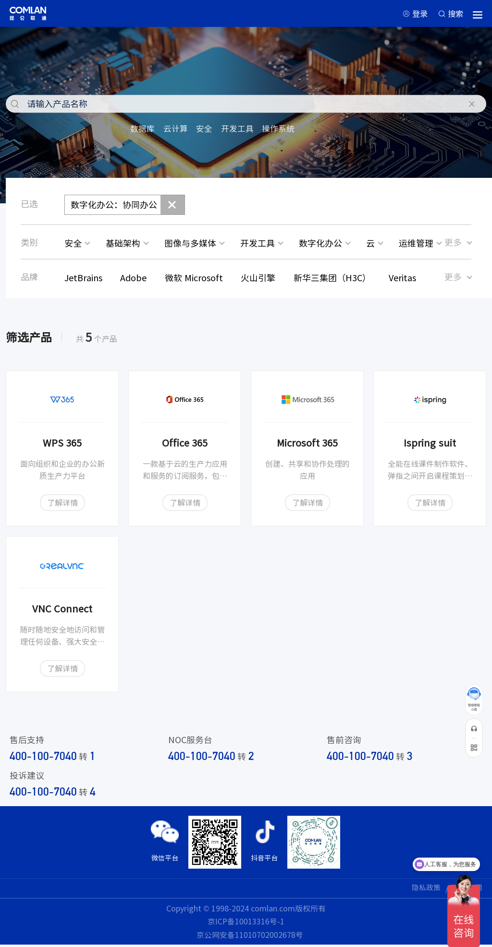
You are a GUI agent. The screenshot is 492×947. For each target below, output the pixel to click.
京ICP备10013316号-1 (246, 923)
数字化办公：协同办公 (114, 206)
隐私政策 (423, 890)
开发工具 (242, 130)
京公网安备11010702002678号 (250, 937)
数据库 (143, 130)
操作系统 (285, 130)
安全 (207, 130)
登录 (415, 14)
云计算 (178, 130)
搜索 (454, 14)
